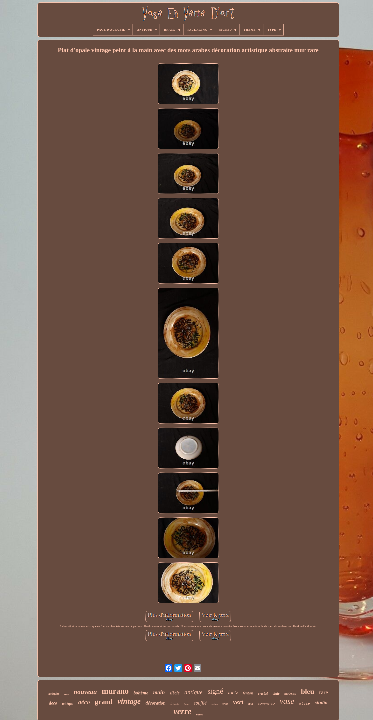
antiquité (53, 693)
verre (182, 711)
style (304, 704)
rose (66, 694)
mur (250, 704)
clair (276, 693)
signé (215, 691)
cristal (263, 693)
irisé (225, 704)
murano (115, 691)
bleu (307, 691)
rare (323, 692)
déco (84, 702)
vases (199, 714)
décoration (156, 703)
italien (214, 704)
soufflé (200, 703)
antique (193, 692)
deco (53, 703)
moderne (290, 693)
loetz (233, 692)
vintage (129, 701)
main (159, 692)
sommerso (266, 703)
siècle (175, 693)
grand (104, 702)
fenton (248, 693)
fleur (186, 704)
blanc (174, 703)
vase (287, 701)
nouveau (85, 691)
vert (238, 702)
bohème (141, 692)
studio (321, 703)
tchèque (67, 704)
